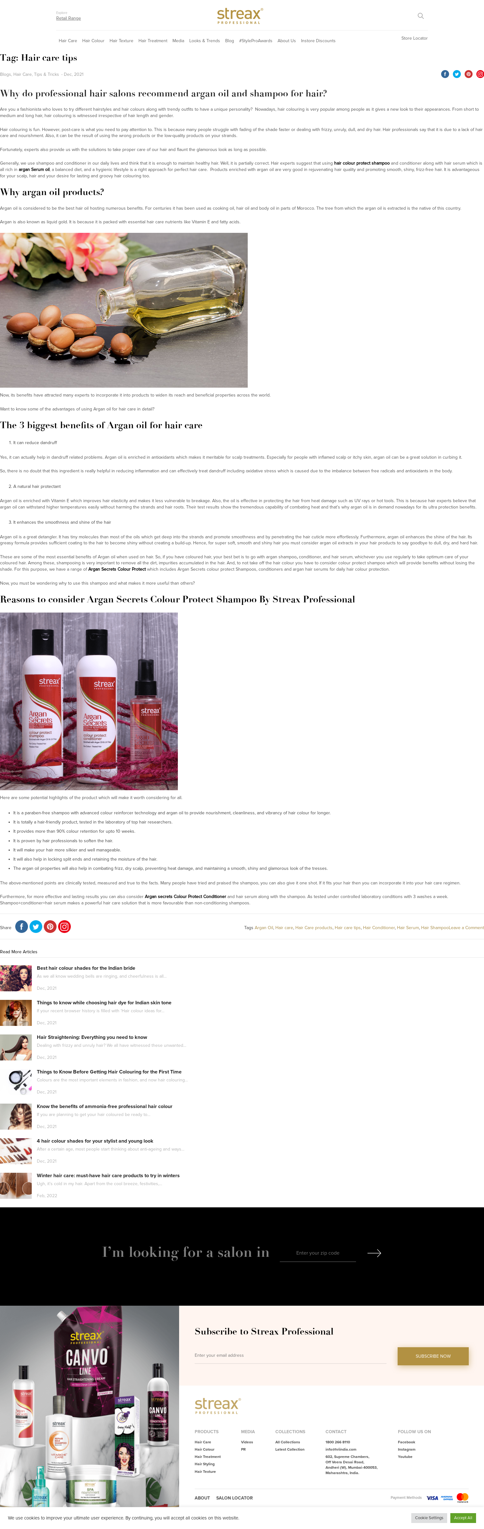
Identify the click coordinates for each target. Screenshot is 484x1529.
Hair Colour (93, 40)
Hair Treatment (152, 40)
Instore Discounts (318, 40)
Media (178, 40)
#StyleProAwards (255, 40)
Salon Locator (234, 1498)
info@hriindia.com (341, 1449)
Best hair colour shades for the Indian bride (86, 968)
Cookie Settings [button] (429, 1517)
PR (243, 1449)
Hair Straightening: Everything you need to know (92, 1037)
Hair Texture (121, 40)
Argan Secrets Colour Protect (117, 569)
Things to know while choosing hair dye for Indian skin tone (104, 1003)
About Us (287, 40)
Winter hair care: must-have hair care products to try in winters (108, 1175)
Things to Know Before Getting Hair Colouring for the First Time (109, 1072)
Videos (247, 1442)
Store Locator (414, 38)
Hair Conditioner (379, 927)
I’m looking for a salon (179, 1252)
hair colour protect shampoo (362, 163)
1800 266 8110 (338, 1442)
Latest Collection (290, 1449)
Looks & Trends (204, 40)
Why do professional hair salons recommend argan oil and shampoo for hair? (163, 93)
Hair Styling (205, 1464)
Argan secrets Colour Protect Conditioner (185, 896)
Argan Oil (264, 927)
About (202, 1498)
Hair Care (68, 40)
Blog (229, 40)
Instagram (406, 1449)
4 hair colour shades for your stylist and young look (95, 1141)
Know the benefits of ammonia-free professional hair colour (104, 1106)
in (263, 1252)
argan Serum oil (34, 169)
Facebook (406, 1442)
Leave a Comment (466, 927)
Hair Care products (314, 927)
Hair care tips (348, 927)
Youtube (405, 1456)
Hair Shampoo (435, 927)
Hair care (284, 927)
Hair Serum (408, 927)
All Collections (287, 1442)
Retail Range (68, 18)
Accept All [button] (463, 1517)
